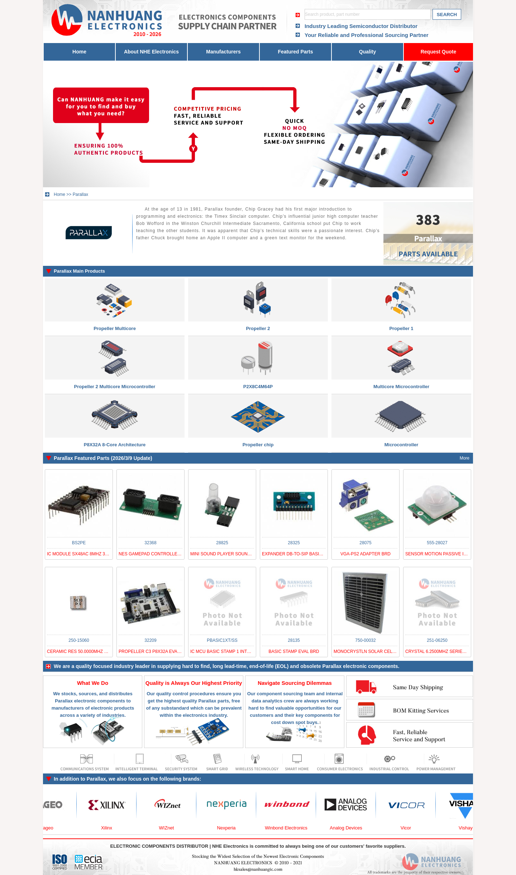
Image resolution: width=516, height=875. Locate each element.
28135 (294, 640)
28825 (222, 542)
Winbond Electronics (290, 828)
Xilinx (110, 828)
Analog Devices (350, 828)
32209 (150, 640)
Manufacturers (223, 52)
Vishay (470, 828)
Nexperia (230, 828)
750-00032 (365, 640)
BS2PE (79, 542)
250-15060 (78, 640)
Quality (367, 52)
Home (79, 52)
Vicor (410, 828)
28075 (365, 542)
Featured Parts (295, 52)
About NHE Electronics (151, 52)
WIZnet (170, 828)
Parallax (80, 194)
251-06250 (437, 640)
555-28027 (437, 542)
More (464, 458)
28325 (294, 542)
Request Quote (439, 52)
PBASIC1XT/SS (222, 640)
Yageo (50, 828)
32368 (150, 542)
